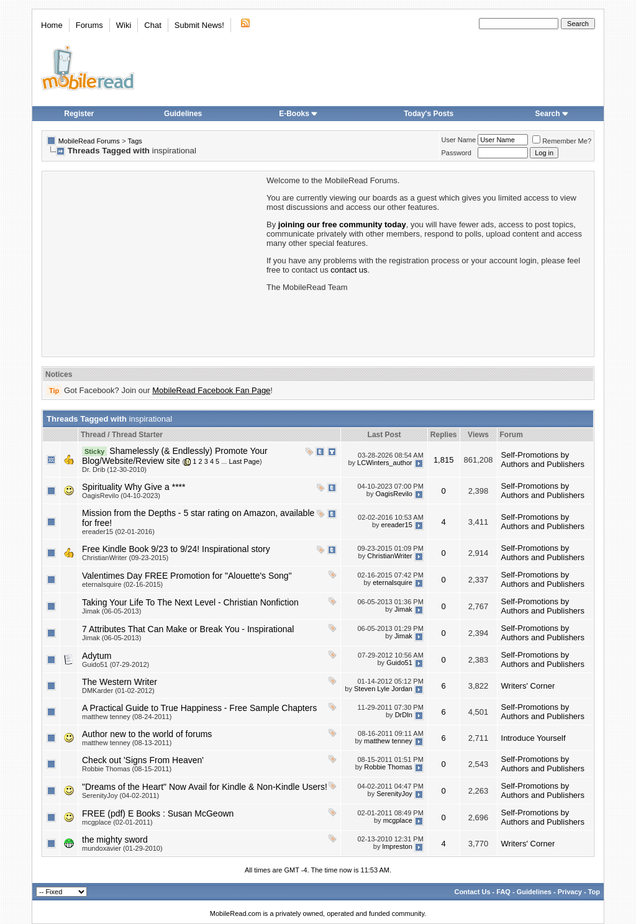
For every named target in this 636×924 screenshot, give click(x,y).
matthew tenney (388, 741)
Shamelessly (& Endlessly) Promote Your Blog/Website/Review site (175, 456)
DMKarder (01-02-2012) (118, 690)
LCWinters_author (384, 462)
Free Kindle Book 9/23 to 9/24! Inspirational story (176, 549)
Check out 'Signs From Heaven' (143, 760)
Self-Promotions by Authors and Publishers (542, 459)
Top (594, 891)
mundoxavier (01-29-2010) (122, 848)
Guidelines (183, 113)
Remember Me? (561, 141)
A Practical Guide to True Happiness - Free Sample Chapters (199, 708)
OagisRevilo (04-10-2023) (121, 495)
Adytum (96, 656)
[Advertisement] (153, 263)
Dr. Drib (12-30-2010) (114, 469)
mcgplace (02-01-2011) (117, 822)
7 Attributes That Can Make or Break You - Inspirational (188, 629)
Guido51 (399, 662)
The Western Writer (119, 682)
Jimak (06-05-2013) (111, 611)
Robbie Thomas (388, 767)
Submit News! (199, 25)
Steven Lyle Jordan (383, 688)
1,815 (444, 459)
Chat (152, 25)
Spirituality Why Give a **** (134, 487)
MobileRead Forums (89, 141)
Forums (89, 25)
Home (52, 25)
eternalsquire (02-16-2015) (122, 584)
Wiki (124, 25)
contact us (348, 269)
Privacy (570, 891)
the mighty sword (115, 840)
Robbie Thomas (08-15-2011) (126, 768)
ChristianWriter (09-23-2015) (125, 557)
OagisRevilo (393, 493)
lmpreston (397, 846)
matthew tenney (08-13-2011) (126, 742)
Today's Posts (428, 113)
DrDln (403, 714)
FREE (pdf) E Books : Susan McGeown (158, 813)
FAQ (503, 891)
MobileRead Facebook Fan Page (211, 390)
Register (79, 113)
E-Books (298, 113)
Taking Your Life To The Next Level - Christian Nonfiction (190, 602)
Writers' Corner (528, 686)
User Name (459, 139)
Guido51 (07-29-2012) (115, 664)
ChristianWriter (389, 555)
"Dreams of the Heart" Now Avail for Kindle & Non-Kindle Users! (204, 787)
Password (456, 152)
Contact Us (472, 891)
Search (552, 113)
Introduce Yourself (533, 738)
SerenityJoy (394, 793)
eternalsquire (392, 582)
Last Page (244, 461)
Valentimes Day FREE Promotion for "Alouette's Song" (187, 576)
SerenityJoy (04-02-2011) (120, 795)
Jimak (403, 609)
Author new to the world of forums (147, 734)
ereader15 (396, 524)
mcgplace (397, 820)
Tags (135, 141)
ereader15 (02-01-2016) (118, 531)
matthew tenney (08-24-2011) (126, 716)
